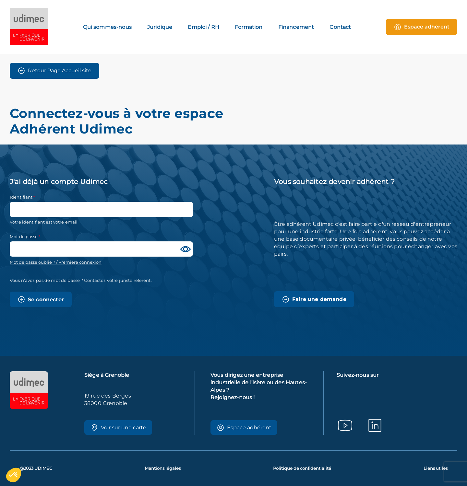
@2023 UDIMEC (35, 468)
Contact (340, 27)
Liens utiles (436, 468)
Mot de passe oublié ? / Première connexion (56, 262)
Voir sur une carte (118, 428)
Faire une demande (314, 299)
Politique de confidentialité (302, 468)
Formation (248, 27)
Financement (296, 27)
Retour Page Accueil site (54, 71)
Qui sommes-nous (107, 27)
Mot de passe (24, 236)
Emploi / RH (203, 27)
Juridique (159, 27)
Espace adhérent (421, 27)
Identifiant (21, 197)
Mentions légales (163, 468)
